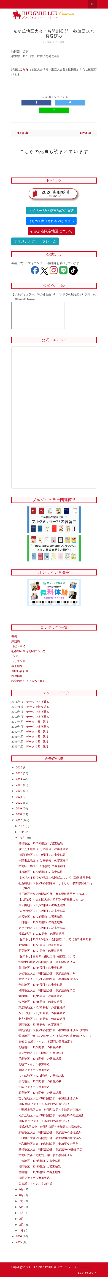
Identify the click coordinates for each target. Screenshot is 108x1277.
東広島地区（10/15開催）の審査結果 (41, 1008)
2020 (19, 803)
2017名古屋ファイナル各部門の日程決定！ (45, 1042)
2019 (19, 809)
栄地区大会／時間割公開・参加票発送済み (45, 1155)
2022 (19, 791)
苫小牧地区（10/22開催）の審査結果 (42, 911)
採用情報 (17, 676)
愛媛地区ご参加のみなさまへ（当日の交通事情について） (55, 1036)
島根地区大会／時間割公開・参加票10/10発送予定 (50, 1150)
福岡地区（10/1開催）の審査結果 (39, 1167)
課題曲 (15, 641)
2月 (22, 1225)
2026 (19, 768)
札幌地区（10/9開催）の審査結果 (39, 1047)
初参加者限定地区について (51, 231)
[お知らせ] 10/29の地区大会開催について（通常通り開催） (56, 878)
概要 (14, 636)
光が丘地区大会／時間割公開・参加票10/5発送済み (51, 1116)
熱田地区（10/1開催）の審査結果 (39, 1172)
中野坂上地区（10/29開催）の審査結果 (43, 861)
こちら (24, 70)
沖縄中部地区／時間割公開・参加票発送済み (46, 962)
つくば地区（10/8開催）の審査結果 (41, 1076)
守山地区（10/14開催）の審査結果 (40, 985)
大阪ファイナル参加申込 (34, 1070)
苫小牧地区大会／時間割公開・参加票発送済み (48, 1098)
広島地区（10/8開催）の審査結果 (39, 1081)
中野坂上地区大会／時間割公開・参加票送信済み (49, 1110)
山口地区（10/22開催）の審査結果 (40, 922)
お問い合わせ (19, 671)
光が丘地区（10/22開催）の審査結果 (42, 928)
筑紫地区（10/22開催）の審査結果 (40, 917)
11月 (22, 832)
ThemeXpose (84, 1267)
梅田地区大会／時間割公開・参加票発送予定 (46, 991)
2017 (19, 820)
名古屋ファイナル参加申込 (35, 1184)
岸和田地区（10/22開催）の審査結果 (42, 905)
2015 (19, 1242)
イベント (17, 656)
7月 (22, 1201)
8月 (22, 1195)
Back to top (87, 1272)
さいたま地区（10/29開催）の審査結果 (43, 849)
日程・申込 (18, 646)
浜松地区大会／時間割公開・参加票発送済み (46, 974)
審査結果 (17, 666)
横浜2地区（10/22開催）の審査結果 (41, 934)
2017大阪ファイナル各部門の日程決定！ (44, 1104)
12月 (22, 826)
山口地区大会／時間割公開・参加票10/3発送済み (49, 1138)
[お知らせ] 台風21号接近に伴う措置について (46, 956)
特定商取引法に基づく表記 (28, 681)
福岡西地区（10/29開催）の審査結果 (42, 855)
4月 (22, 1213)
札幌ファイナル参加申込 (34, 1064)
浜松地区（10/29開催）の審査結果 (40, 872)
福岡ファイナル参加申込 (34, 1178)
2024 (19, 779)
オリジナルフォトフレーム (35, 241)
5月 (22, 1207)
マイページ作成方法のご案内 (51, 210)
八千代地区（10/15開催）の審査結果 (41, 1013)
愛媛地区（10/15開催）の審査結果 (40, 996)
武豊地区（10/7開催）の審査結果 (39, 1093)
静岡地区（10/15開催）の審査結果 (40, 1025)
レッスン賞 (18, 661)
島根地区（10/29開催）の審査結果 (40, 844)
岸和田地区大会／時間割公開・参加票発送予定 (48, 1144)
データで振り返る (37, 702)
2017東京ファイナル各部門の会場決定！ (44, 1121)
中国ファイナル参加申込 (34, 1087)
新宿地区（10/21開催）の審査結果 (40, 951)
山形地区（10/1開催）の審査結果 (39, 1161)
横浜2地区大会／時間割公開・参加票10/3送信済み (50, 1127)
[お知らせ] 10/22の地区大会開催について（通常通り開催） (56, 939)
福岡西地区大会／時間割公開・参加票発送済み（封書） (54, 1030)
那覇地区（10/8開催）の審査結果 (39, 1059)
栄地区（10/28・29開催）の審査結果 (42, 866)
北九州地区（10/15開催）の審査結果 (41, 1019)
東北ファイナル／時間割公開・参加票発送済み (48, 979)
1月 (21, 1231)
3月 (22, 1219)
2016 (19, 1236)
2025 (19, 773)
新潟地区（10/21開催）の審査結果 (40, 945)
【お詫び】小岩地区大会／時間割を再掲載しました (51, 900)
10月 (22, 838)
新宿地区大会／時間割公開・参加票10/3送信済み (49, 1133)
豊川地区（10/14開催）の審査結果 (40, 968)
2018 (19, 814)
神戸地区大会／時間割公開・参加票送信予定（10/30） (53, 894)
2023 (19, 785)
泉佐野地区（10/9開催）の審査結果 (41, 1053)
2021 (19, 797)
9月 (22, 1190)
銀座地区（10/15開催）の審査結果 (40, 1002)
